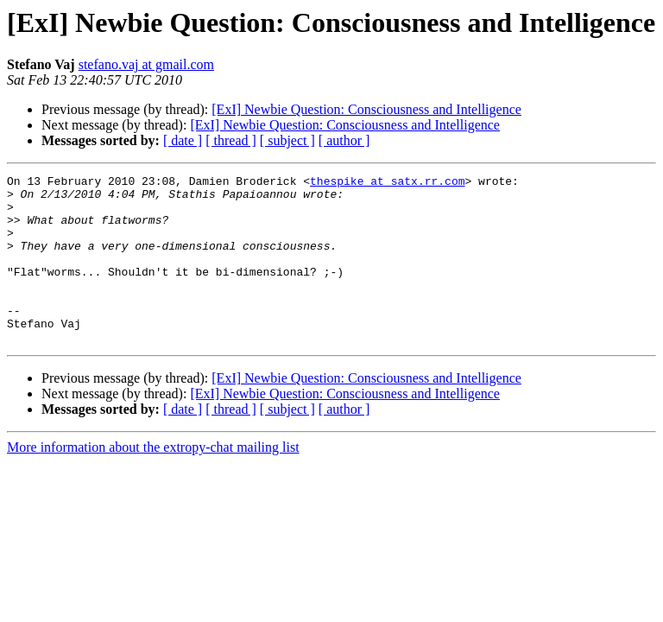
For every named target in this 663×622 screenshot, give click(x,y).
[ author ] (344, 140)
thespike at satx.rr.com (387, 183)
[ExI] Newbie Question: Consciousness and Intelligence (366, 109)
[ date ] (182, 140)
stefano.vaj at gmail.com (146, 64)
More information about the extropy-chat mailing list (153, 480)
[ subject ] (287, 140)
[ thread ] (230, 140)
